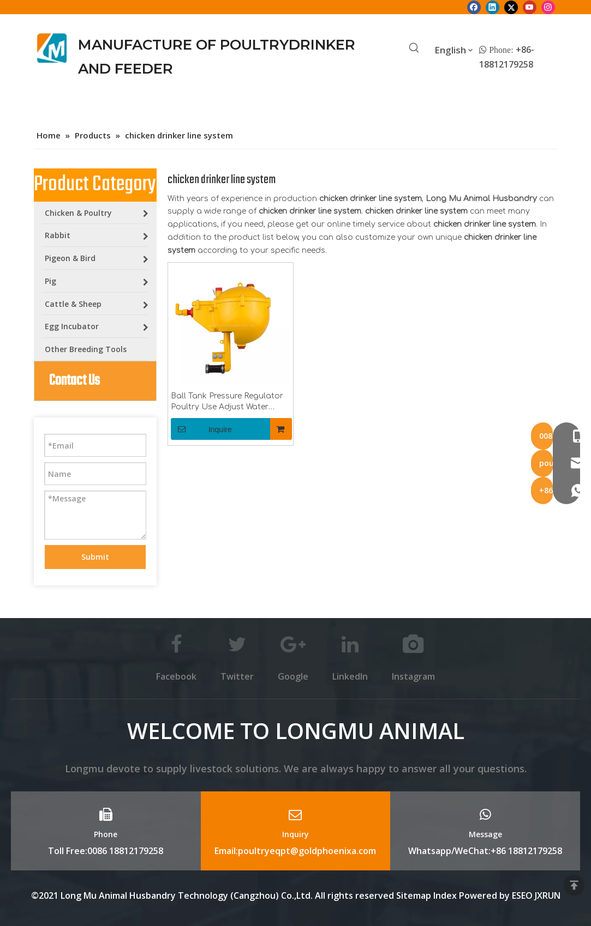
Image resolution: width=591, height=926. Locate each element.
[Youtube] (529, 7)
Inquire (201, 429)
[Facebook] (474, 7)
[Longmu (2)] (52, 48)
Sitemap (413, 895)
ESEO (522, 895)
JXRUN (547, 895)
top (574, 885)
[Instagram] (548, 7)
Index (446, 895)
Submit (95, 557)
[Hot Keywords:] (414, 48)
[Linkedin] (492, 7)
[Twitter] (511, 7)
